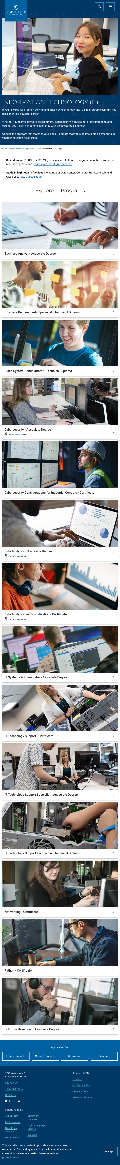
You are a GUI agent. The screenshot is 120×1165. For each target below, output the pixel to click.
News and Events (81, 1091)
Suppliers (32, 1135)
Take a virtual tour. (30, 176)
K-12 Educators (12, 1122)
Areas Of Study (35, 149)
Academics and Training (18, 149)
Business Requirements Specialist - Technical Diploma (42, 312)
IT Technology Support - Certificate (29, 736)
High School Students (11, 1130)
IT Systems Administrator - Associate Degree (36, 677)
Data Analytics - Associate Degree (28, 551)
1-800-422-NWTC (14, 1089)
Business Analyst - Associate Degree (30, 253)
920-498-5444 (12, 1082)
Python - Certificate (18, 970)
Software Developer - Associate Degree (32, 1029)
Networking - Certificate (21, 912)
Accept (109, 1151)
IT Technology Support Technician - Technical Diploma (42, 853)
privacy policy (10, 1157)
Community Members (33, 1117)
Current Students (45, 1056)
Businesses (74, 1056)
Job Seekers (11, 1115)
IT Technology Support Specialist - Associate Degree (41, 794)
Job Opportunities (81, 1085)
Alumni (104, 1056)
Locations (77, 1079)
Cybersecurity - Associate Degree (28, 429)
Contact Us (10, 1095)
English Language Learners (37, 1127)
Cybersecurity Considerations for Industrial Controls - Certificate (49, 492)
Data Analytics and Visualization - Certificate (36, 614)
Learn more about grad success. (53, 164)
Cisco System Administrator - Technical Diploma (38, 371)
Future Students (15, 1056)
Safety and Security (82, 1097)
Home (4, 149)
